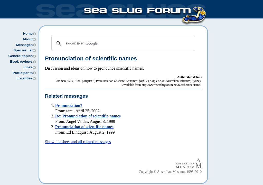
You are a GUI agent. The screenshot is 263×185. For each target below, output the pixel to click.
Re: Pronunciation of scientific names (88, 116)
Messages (24, 45)
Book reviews (21, 61)
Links (28, 67)
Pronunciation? (68, 105)
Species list (23, 50)
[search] (122, 43)
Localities (24, 78)
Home (28, 33)
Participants (23, 73)
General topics (20, 56)
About (28, 39)
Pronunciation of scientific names (84, 127)
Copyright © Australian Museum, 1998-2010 (170, 172)
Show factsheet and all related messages (78, 142)
